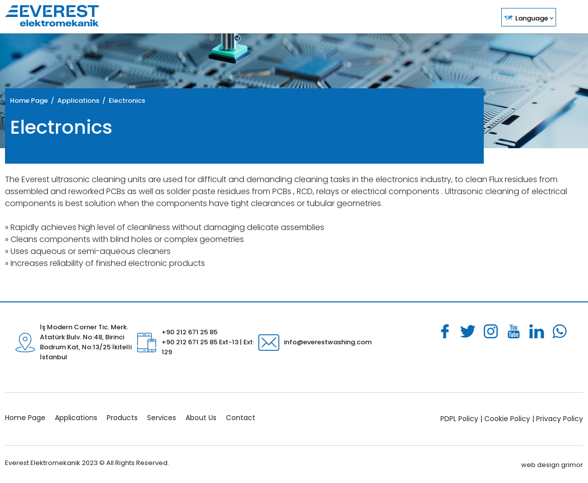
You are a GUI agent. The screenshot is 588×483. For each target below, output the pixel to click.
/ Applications (73, 100)
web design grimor (552, 465)
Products (122, 418)
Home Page (29, 100)
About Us (201, 418)
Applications (76, 418)
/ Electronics (122, 100)
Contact (240, 418)
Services (161, 418)
